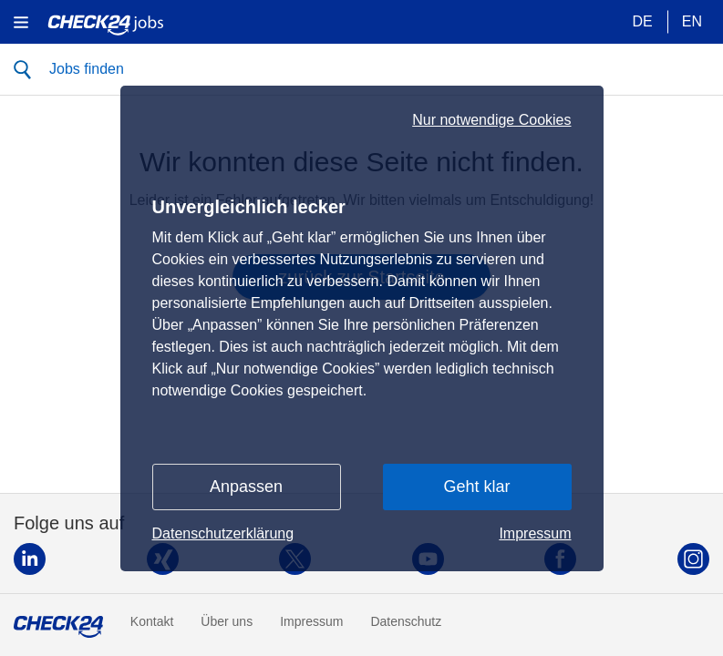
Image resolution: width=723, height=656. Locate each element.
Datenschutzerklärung (223, 533)
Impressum (535, 533)
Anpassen (246, 486)
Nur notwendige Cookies (491, 120)
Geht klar (476, 486)
